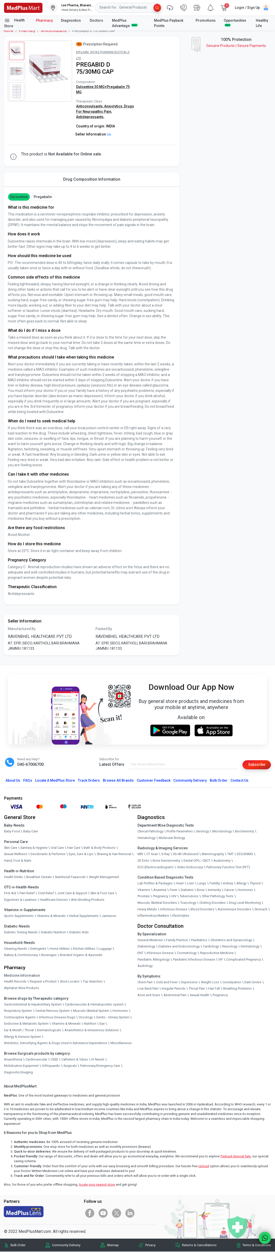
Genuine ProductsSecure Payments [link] (236, 46)
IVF (220, 960)
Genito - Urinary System (112, 1018)
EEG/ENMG (245, 854)
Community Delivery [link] (66, 1245)
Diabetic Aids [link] (79, 933)
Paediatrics (199, 940)
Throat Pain (197, 989)
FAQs (27, 781)
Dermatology (250, 947)
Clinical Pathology (150, 832)
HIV (173, 897)
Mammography (213, 854)
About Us (13, 781)
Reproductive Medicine (217, 953)
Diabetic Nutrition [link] (53, 933)
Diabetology (146, 947)
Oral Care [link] (57, 848)
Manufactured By (22, 629)
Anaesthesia (13, 1060)
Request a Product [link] (43, 982)
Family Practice (177, 940)
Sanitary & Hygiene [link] (34, 848)
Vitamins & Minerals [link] (51, 916)
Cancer (229, 890)
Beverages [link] (49, 955)
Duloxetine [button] (19, 197)
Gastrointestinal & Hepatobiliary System (33, 1005)
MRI (140, 854)
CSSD (54, 1060)
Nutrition (90, 1024)
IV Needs (97, 1060)
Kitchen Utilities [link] (84, 949)
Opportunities (235, 22)
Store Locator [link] (70, 982)
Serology (202, 832)
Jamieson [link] (109, 916)
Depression (189, 983)
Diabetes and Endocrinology (179, 947)
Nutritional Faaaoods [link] (70, 877)
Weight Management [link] (104, 877)
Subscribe (255, 764)
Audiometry (222, 861)
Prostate (144, 897)
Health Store (14, 22)
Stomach (261, 910)
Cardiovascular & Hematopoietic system (94, 1005)
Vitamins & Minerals (66, 1024)
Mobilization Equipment (21, 1066)
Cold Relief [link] (46, 893)
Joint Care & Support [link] (72, 893)
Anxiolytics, (114, 106)
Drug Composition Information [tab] (91, 179)
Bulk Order (218, 781)
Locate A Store (55, 781)
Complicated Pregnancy (243, 960)
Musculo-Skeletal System (91, 1011)
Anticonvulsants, (90, 106)
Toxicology (188, 903)
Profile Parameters (180, 832)
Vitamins (144, 890)
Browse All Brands (118, 781)
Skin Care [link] (10, 848)
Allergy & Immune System (22, 1037)
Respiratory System (18, 1011)
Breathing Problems (237, 989)
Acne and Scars (149, 995)
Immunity (214, 890)
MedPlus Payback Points (168, 23)
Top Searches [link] (93, 982)
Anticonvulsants (54, 31)
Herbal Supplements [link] (84, 916)
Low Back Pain (148, 989)
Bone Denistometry (166, 861)
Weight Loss (210, 983)
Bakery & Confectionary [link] (21, 955)
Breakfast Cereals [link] (39, 877)
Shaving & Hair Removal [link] (114, 854)
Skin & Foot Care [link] (102, 893)
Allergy (241, 884)
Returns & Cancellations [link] (199, 1245)
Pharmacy (44, 20)
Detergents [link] (38, 949)
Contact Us (239, 781)
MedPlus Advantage (124, 23)
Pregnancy (160, 897)
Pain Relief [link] (27, 893)
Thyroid (255, 884)
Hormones (120, 1011)
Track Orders (89, 781)
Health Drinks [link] (13, 877)
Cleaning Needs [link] (15, 949)
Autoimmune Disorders (234, 910)
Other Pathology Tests (218, 897)
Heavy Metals (147, 910)
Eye (102, 1024)
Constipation (231, 983)
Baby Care (30, 832)
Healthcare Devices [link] (54, 900)
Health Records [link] (15, 982)
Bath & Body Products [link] (100, 848)
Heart (180, 884)
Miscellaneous (121, 1043)
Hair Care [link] (73, 848)
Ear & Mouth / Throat (19, 1030)
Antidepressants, (90, 117)
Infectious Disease (173, 910)
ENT (140, 953)
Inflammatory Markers (153, 916)
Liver (190, 884)
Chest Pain (145, 983)
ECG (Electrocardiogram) (156, 867)
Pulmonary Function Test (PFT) (228, 867)
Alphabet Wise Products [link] (21, 988)
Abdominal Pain (175, 995)
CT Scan (152, 854)
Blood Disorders (202, 910)
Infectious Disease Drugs (57, 1018)
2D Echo (143, 861)
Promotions (206, 20)
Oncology (86, 1018)
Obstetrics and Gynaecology (231, 940)
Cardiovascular (36, 1060)
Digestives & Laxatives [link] (20, 900)
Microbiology (222, 832)
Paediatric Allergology (154, 960)
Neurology (229, 947)
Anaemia (159, 890)
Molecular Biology (172, 838)
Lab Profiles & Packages (155, 884)
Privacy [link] (150, 1245)
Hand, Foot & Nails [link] (17, 861)
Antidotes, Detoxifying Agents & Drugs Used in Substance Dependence (55, 1043)
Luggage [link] (105, 949)
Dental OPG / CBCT (197, 861)
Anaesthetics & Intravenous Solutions (91, 1030)
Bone (200, 890)
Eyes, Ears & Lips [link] (81, 854)
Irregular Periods (174, 989)
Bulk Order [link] (18, 1245)
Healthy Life (262, 23)
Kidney (228, 884)
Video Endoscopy (190, 867)
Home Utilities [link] (60, 949)
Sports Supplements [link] (19, 916)
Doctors (97, 20)
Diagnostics (71, 20)
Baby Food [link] (12, 832)
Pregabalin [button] (43, 197)
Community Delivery (190, 781)
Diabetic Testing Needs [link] (21, 933)
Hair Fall (214, 989)
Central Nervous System (52, 1011)
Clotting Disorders (212, 903)
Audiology (145, 966)
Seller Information (93, 134)
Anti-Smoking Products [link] (87, 900)
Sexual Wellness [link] (15, 854)
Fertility (215, 884)
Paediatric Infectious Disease (194, 960)
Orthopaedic (51, 1066)
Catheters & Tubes (74, 1060)
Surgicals (70, 1066)
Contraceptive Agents (20, 1018)
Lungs (201, 884)
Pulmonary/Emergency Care (100, 1066)
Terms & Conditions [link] (256, 1245)
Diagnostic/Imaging (18, 1073)
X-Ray (165, 854)
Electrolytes (180, 916)
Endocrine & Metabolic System (26, 1024)
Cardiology (211, 947)
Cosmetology (187, 953)
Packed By (104, 629)
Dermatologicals (49, 1030)
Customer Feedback (153, 781)
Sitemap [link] (113, 1245)
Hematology (146, 838)
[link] (23, 7)
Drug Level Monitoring (245, 903)
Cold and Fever (167, 983)
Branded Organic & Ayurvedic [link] (81, 955)
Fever (173, 890)
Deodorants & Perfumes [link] (48, 854)
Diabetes (187, 890)
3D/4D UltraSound (185, 854)
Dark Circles (252, 983)
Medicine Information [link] (22, 976)
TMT (230, 854)
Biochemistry (244, 832)
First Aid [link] (10, 893)
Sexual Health (199, 995)
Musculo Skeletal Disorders (157, 903)
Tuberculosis (189, 897)
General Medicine (150, 940)
